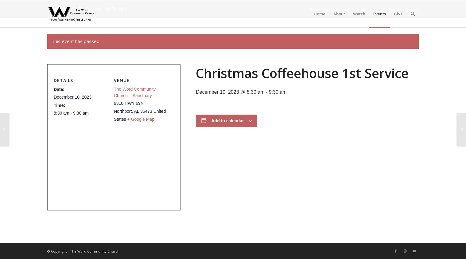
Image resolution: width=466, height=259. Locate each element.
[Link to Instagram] (405, 251)
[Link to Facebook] (395, 251)
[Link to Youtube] (414, 251)
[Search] (413, 13)
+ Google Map (140, 119)
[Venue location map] (111, 164)
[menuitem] (319, 13)
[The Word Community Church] (71, 13)
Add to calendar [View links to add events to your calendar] (228, 120)
